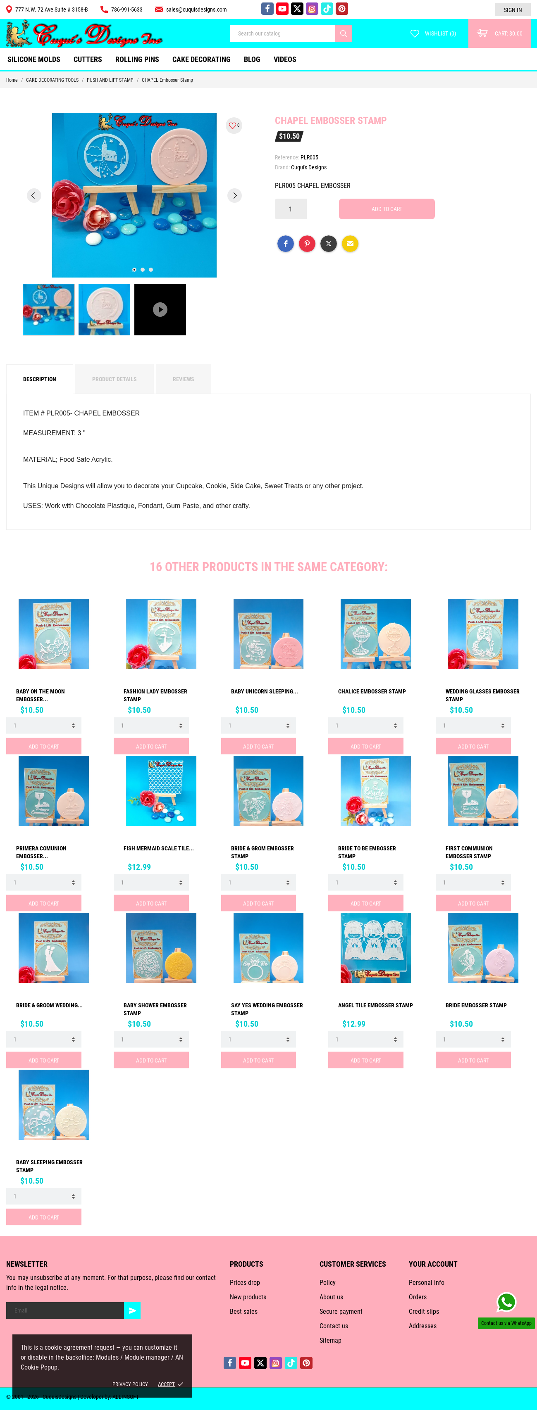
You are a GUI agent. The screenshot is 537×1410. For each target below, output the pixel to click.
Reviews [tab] (183, 379)
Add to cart (387, 209)
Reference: (287, 157)
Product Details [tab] (114, 379)
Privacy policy (130, 1384)
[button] (285, 243)
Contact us (334, 1326)
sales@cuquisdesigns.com (191, 9)
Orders (418, 1297)
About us (331, 1297)
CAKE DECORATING (201, 59)
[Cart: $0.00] (500, 34)
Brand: (282, 167)
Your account (433, 1264)
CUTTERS (91, 56)
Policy (328, 1283)
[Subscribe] (132, 1310)
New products (248, 1297)
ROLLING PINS (137, 59)
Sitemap (330, 1340)
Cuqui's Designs (309, 167)
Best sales (244, 1311)
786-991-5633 (121, 9)
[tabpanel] (134, 195)
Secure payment (341, 1311)
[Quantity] (291, 209)
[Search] (343, 33)
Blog (252, 59)
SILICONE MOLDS (33, 59)
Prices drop (245, 1283)
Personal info (426, 1283)
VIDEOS (285, 59)
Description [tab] (39, 379)
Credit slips (424, 1311)
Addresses (423, 1326)
